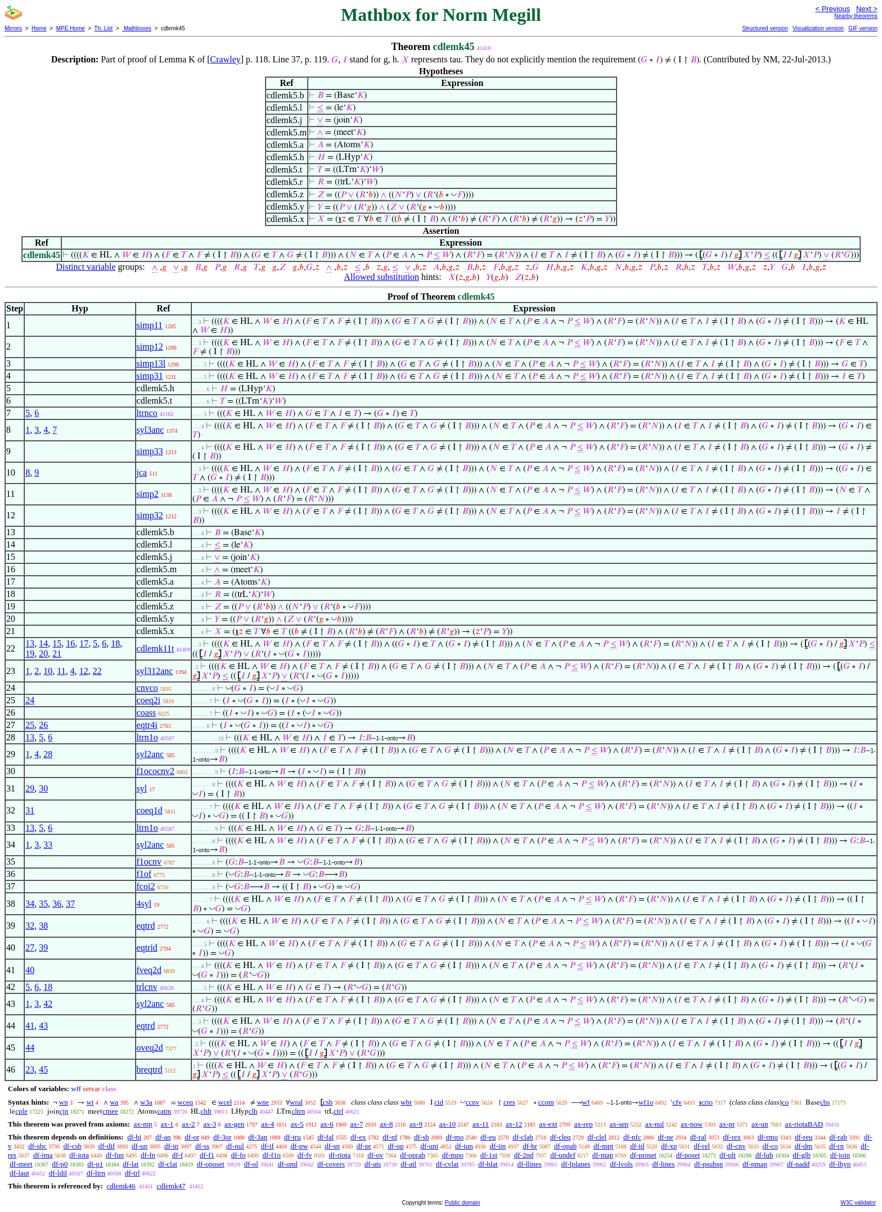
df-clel (596, 1137)
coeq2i (149, 700)
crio (707, 1102)
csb (327, 1102)
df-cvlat (447, 1164)
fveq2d (149, 970)
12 (83, 671)
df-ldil (58, 1173)
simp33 (150, 451)
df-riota (339, 1155)
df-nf (389, 1137)
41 (29, 1025)
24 (29, 700)
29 (29, 788)
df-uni (429, 1146)
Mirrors (13, 28)
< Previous (832, 8)
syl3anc (150, 430)
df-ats (372, 1164)
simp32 (150, 515)
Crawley (225, 59)
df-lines (663, 1164)
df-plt (727, 1155)
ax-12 (514, 1124)
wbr (406, 1102)
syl (142, 788)
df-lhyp (839, 1164)
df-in (171, 1146)
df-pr (364, 1146)
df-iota (79, 1155)
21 (56, 653)
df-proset (643, 1155)
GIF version (863, 28)
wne (263, 1102)
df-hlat (488, 1164)
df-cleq (560, 1137)
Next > (867, 8)
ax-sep (618, 1124)
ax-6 (327, 1124)
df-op (396, 1146)
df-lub (764, 1155)
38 (43, 925)
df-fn (148, 1155)
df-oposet (210, 1164)
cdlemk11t (155, 648)
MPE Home (70, 28)
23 (29, 1069)
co (785, 1102)
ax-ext (548, 1124)
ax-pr (727, 1124)
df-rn (836, 1146)
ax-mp (143, 1124)
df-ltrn (96, 1173)
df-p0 (60, 1164)
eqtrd (146, 925)
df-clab (522, 1137)
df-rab (838, 1137)
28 (47, 754)
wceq (185, 1102)
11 (61, 671)
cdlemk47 (170, 1186)
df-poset (688, 1155)
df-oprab (412, 1155)
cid (438, 1102)
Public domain (462, 1203)
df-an (162, 1137)
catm (164, 1111)
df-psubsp (708, 1164)
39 (43, 947)
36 (56, 903)
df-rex (732, 1137)
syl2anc (150, 754)
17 (83, 643)
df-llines (530, 1164)
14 (43, 643)
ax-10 (447, 1124)
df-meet (21, 1164)
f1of (144, 874)
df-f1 (207, 1155)
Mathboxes (136, 28)
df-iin (497, 1146)
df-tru (292, 1137)
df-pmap (754, 1164)
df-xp (669, 1146)
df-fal (325, 1137)
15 (56, 643)
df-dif (106, 1146)
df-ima (43, 1155)
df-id (637, 1146)
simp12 (150, 346)
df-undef (562, 1155)
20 (43, 653)
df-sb (421, 1137)
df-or (191, 1137)
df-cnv (736, 1146)
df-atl (408, 1164)
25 (29, 725)
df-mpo (453, 1155)
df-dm (804, 1146)
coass (146, 712)
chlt (206, 1111)
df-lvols (621, 1164)
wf (586, 1102)
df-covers (331, 1164)
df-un (139, 1146)
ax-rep (583, 1124)
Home (39, 28)
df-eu (488, 1137)
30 (43, 788)
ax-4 (267, 1124)
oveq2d (150, 1047)
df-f (177, 1155)
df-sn (332, 1146)
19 (29, 653)
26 (43, 725)
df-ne (665, 1137)
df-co (769, 1146)
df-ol (251, 1164)
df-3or (222, 1137)
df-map (603, 1155)
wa (114, 1102)
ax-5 (297, 1124)
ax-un (760, 1124)
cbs (825, 1102)
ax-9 (416, 1124)
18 (115, 643)
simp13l (151, 363)
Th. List (103, 28)
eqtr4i (147, 725)
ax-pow (692, 1124)
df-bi (134, 1137)
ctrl (338, 1111)
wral (296, 1102)
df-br (530, 1146)
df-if (267, 1146)
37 (70, 903)
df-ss (202, 1146)
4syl (144, 903)
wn (63, 1102)
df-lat (130, 1164)
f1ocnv (149, 861)
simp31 (150, 376)
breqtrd (150, 1069)
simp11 (150, 325)
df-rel (702, 1146)
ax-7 (356, 1124)
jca (142, 472)
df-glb (802, 1155)
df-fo (238, 1155)
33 (47, 844)
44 (29, 1047)
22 (97, 671)
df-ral (698, 1137)
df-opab (565, 1146)
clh (253, 1111)
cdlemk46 (120, 1186)
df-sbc (37, 1146)
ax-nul (654, 1124)
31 (29, 810)
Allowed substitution (381, 277)
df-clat (167, 1164)
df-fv (305, 1155)
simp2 (148, 494)
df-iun (464, 1146)
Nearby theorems (856, 16)
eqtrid (147, 947)
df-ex (358, 1137)
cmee (110, 1111)
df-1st (488, 1155)
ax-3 (209, 1124)
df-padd (798, 1164)
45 (43, 1069)
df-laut (19, 1173)
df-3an (257, 1137)
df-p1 (95, 1164)
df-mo (455, 1137)
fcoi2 (146, 886)
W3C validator (858, 1203)
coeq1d (150, 810)
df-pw (299, 1146)
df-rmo (768, 1137)
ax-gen (234, 1124)
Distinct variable (85, 267)
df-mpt (603, 1146)
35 (43, 903)
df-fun (115, 1155)
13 (29, 643)
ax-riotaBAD (804, 1124)
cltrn (298, 1111)
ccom (546, 1102)
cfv (677, 1102)
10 (47, 671)
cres (509, 1102)
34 (29, 903)
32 (29, 925)
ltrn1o (147, 737)
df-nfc (632, 1137)
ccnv (473, 1102)
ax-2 (188, 1124)
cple (21, 1111)
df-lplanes (576, 1164)
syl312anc (155, 671)
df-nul (235, 1146)
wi (89, 1102)
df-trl (132, 1173)
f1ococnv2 (156, 771)
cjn (64, 1111)
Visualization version (818, 28)
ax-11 (480, 1124)
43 (43, 1025)
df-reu (804, 1137)
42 (47, 1004)
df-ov (375, 1155)
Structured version (765, 28)
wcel (225, 1102)
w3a (146, 1102)
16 (70, 643)
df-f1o (271, 1155)
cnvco (147, 688)
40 (29, 970)
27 (29, 947)
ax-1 (167, 1124)
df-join (840, 1155)
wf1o (646, 1102)
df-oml (288, 1164)
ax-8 (386, 1124)
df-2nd (524, 1155)
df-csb (73, 1146)
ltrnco (147, 413)
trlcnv (147, 987)
